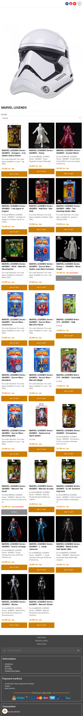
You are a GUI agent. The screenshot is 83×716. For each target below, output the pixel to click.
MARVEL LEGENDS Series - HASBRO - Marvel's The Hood (14, 488)
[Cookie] (5, 711)
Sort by (4, 114)
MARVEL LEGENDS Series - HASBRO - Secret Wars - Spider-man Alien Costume (41, 266)
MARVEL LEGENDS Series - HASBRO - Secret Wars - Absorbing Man (14, 433)
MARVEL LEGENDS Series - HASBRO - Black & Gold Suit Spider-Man (68, 546)
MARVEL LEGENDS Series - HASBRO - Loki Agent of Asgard (14, 208)
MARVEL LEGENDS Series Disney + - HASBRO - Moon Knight (68, 266)
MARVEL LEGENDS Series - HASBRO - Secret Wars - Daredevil (14, 377)
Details (69, 278)
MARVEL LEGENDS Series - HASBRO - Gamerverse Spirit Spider (41, 433)
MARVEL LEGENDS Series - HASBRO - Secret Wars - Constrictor (14, 322)
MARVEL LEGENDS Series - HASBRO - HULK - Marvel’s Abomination (14, 266)
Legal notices (41, 637)
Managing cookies (41, 640)
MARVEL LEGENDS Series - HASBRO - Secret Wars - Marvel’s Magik (41, 377)
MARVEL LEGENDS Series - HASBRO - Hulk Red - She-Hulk (41, 208)
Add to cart (14, 174)
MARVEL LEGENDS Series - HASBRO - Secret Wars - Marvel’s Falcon (41, 322)
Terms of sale (41, 644)
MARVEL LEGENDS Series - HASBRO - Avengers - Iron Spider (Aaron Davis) (14, 153)
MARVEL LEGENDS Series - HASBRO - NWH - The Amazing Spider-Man (68, 208)
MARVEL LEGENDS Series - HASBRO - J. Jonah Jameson (41, 546)
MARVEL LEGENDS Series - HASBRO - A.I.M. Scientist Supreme (68, 488)
